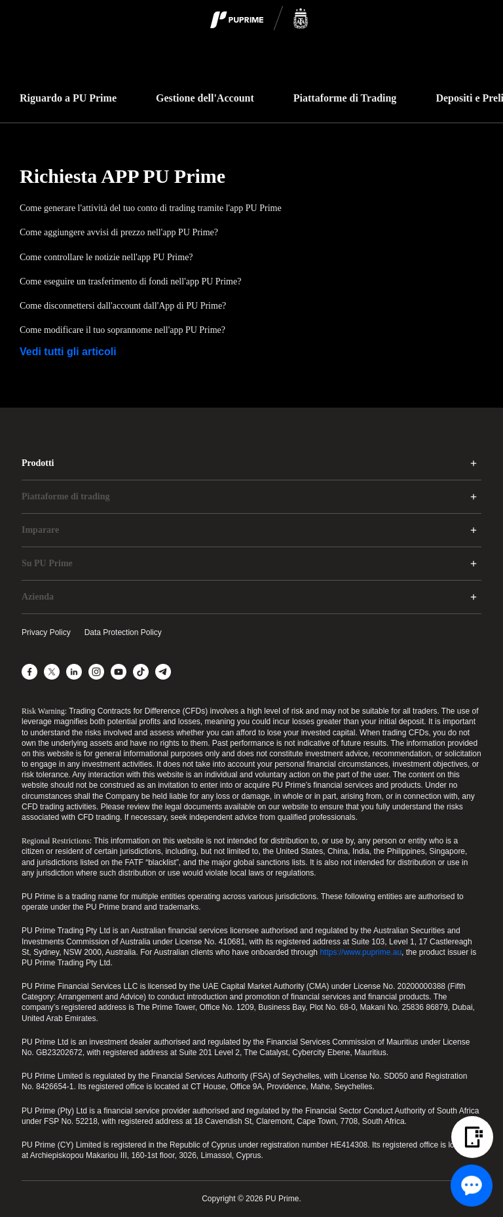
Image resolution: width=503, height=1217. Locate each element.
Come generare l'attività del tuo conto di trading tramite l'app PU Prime (151, 208)
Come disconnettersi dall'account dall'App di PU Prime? (123, 306)
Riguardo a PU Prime (68, 98)
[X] (52, 672)
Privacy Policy (46, 632)
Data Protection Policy (123, 632)
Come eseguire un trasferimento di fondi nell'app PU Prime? (130, 281)
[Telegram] (163, 672)
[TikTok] (141, 672)
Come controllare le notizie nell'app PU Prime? (106, 257)
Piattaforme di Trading (345, 98)
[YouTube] (118, 672)
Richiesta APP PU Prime (122, 176)
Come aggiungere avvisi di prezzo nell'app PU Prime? (119, 232)
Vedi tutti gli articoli (68, 351)
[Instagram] (96, 672)
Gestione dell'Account (205, 98)
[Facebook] (29, 672)
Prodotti (38, 463)
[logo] (259, 19)
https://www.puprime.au (360, 952)
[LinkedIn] (74, 672)
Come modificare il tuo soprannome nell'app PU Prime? (122, 330)
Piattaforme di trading (66, 496)
